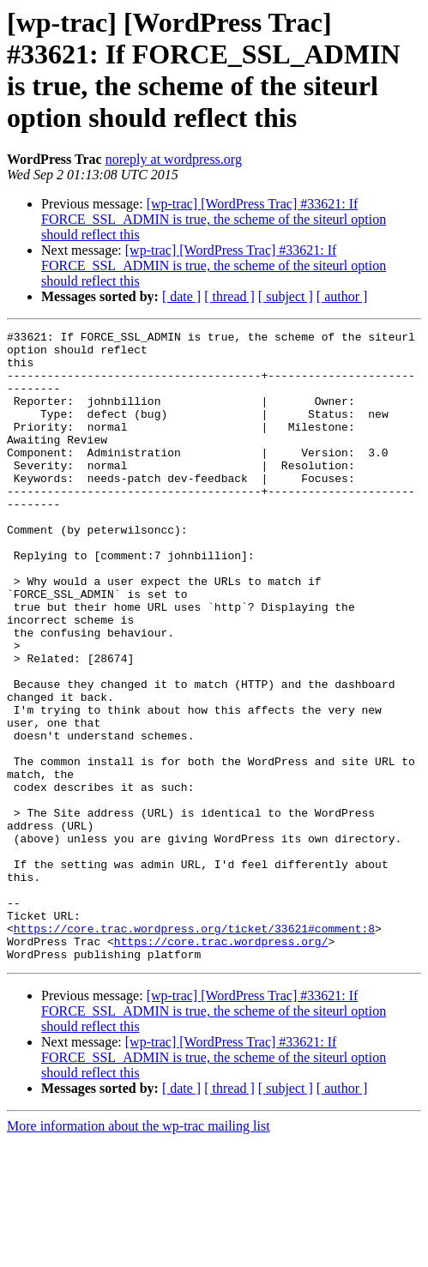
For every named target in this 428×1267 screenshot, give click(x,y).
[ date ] (181, 296)
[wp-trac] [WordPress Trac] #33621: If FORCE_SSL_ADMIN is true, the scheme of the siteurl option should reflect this (213, 219)
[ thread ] (229, 296)
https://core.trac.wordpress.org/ (221, 1064)
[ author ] (342, 296)
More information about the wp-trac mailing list (138, 1252)
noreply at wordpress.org (173, 159)
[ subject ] (285, 296)
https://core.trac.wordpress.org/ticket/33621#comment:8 (194, 1049)
